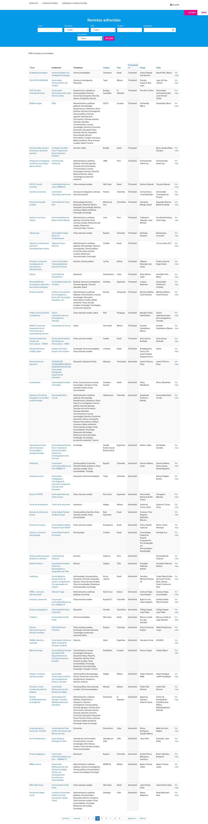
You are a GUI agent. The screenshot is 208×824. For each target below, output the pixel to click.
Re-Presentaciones (37, 738)
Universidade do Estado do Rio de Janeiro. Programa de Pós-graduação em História (61, 581)
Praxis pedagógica (37, 754)
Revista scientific (36, 292)
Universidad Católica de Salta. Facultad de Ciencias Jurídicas (61, 643)
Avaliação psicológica (38, 73)
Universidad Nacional (60, 610)
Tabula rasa (34, 233)
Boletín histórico (36, 563)
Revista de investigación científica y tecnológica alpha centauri (39, 163)
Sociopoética (34, 382)
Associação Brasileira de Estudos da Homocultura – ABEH (61, 341)
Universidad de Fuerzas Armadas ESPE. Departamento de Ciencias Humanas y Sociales (61, 655)
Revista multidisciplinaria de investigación (37, 699)
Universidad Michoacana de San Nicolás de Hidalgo (60, 689)
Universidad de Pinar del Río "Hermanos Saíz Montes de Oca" (61, 731)
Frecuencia (82, 34)
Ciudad (120, 26)
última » (143, 818)
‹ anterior (77, 818)
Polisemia (33, 463)
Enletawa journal (36, 476)
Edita (158, 68)
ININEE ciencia (35, 764)
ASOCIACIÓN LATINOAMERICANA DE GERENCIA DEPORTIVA (61, 364)
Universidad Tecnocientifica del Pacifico (59, 83)
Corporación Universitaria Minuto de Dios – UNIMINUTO (61, 756)
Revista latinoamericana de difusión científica (37, 630)
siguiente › (132, 818)
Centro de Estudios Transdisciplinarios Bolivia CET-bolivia (60, 264)
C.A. (62, 300)
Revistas (33, 3)
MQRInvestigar (35, 103)
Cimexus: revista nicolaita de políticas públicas (37, 689)
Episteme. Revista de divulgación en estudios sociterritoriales (39, 398)
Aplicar (109, 38)
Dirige (142, 68)
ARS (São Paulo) (36, 785)
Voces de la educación (38, 504)
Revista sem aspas (37, 525)
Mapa (204, 13)
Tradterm (33, 617)
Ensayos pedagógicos (38, 610)
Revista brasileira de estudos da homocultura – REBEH (38, 341)
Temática (68, 26)
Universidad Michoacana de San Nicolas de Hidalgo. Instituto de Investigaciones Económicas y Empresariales (60, 772)
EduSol (32, 274)
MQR (54, 103)
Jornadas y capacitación (74, 3)
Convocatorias (50, 3)
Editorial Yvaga (58, 592)
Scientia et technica (37, 192)
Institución (148, 26)
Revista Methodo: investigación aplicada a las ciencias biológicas (39, 284)
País (92, 26)
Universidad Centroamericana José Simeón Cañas (61, 93)
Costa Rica (56, 612)
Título (40, 26)
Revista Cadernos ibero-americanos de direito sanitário (39, 150)
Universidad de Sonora (61, 326)
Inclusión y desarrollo (38, 599)
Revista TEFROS (36, 494)
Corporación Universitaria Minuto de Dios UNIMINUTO (61, 466)
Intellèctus (33, 576)
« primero (66, 818)
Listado (192, 13)
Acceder (174, 5)
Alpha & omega (35, 650)
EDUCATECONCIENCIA (38, 80)
